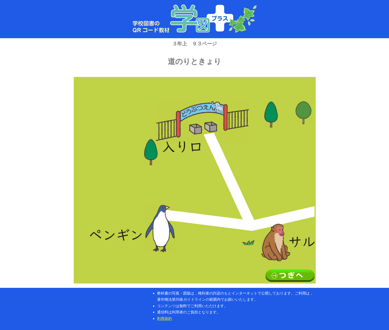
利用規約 (164, 318)
